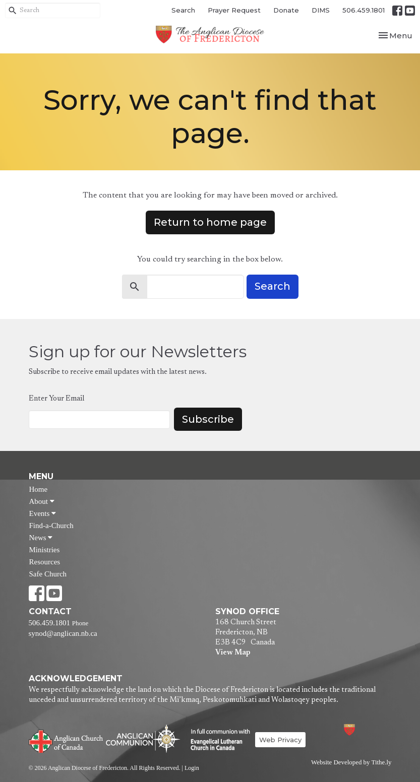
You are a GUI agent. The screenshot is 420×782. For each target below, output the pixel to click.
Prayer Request (234, 10)
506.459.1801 (363, 10)
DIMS (321, 10)
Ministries (44, 550)
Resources (45, 562)
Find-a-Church (51, 526)
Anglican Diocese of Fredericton (363, 730)
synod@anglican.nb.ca (63, 633)
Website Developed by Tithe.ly (351, 762)
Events (42, 513)
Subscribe (208, 419)
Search (183, 10)
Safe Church (48, 574)
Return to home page (210, 222)
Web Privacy (280, 740)
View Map (232, 653)
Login (192, 767)
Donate (286, 10)
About (41, 501)
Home (38, 489)
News (41, 538)
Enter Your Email (56, 399)
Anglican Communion (143, 738)
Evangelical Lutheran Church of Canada (217, 740)
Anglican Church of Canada (66, 740)
